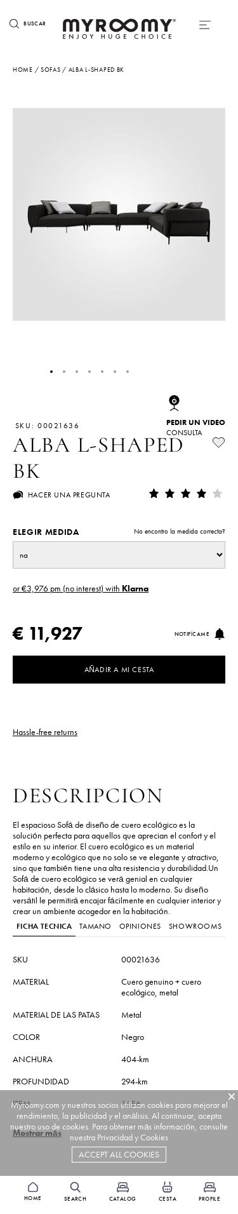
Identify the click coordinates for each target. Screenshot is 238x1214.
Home (23, 69)
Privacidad (115, 1137)
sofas (51, 69)
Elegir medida (119, 532)
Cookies (154, 1137)
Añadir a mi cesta (119, 669)
